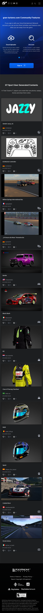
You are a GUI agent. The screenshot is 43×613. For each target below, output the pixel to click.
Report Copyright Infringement (21, 579)
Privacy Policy (27, 576)
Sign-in (19, 65)
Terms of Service (15, 576)
